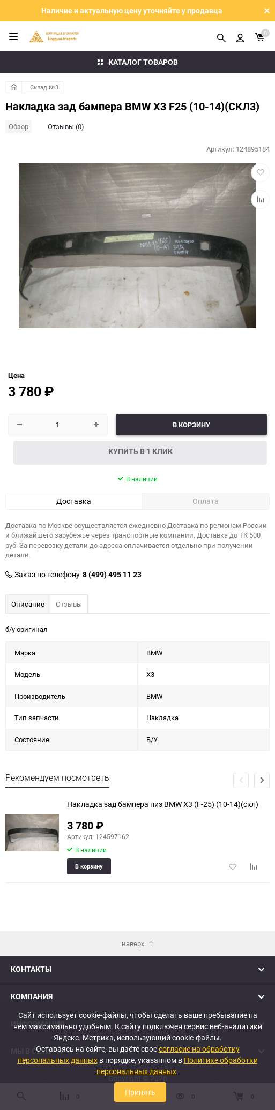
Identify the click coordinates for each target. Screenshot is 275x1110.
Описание (27, 604)
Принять (140, 1092)
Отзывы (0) (66, 126)
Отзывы (69, 604)
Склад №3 (44, 87)
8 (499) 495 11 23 (112, 574)
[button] (262, 780)
